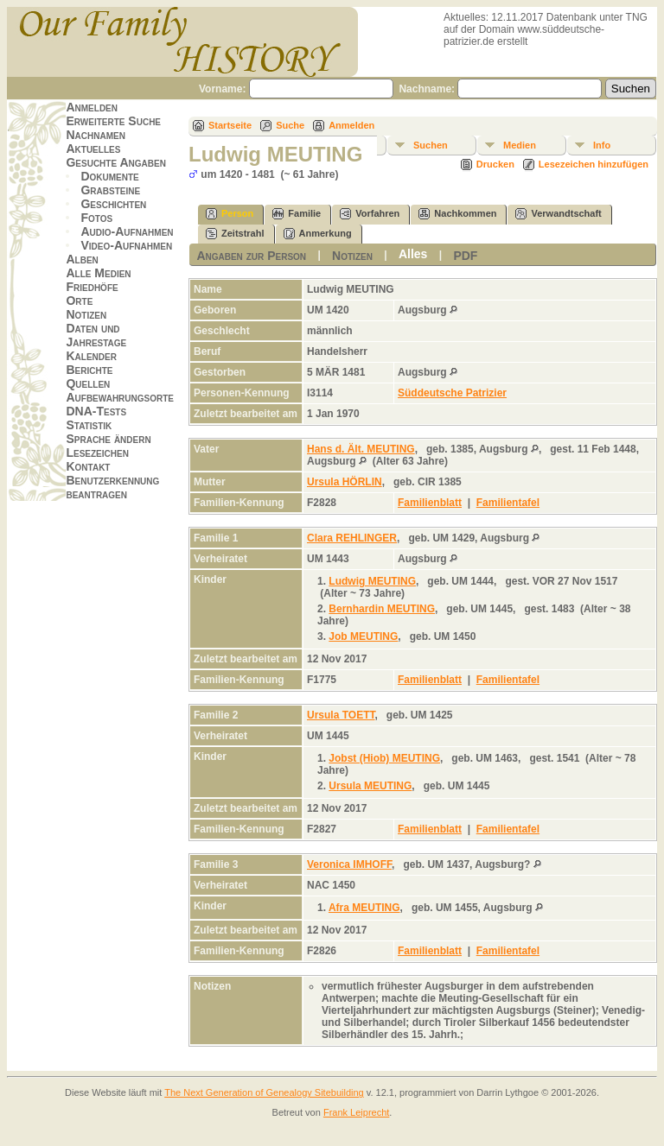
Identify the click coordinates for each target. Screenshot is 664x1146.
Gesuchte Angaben (116, 162)
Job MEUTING (363, 636)
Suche (290, 125)
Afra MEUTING (364, 908)
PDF (465, 256)
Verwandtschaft (558, 213)
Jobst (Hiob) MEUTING (384, 758)
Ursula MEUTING (370, 786)
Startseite (230, 125)
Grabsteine (110, 190)
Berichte (89, 370)
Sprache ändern (108, 439)
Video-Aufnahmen (126, 245)
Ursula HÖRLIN (344, 482)
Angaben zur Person (251, 256)
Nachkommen (457, 213)
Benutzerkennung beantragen (112, 487)
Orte (79, 300)
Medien (519, 145)
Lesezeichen (97, 452)
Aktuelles (93, 148)
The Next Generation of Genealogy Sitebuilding (264, 1092)
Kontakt (88, 466)
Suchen (430, 145)
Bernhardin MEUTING (382, 609)
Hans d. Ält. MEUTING (361, 449)
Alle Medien (98, 273)
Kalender (91, 356)
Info (601, 145)
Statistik (89, 425)
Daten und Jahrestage (96, 335)
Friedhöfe (92, 287)
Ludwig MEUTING (372, 581)
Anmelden (92, 107)
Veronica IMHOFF (349, 864)
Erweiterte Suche (113, 121)
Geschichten (113, 204)
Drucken (495, 164)
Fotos (96, 218)
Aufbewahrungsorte (120, 397)
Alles (413, 254)
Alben (82, 259)
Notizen (86, 314)
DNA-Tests (96, 411)
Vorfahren (369, 213)
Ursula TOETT (340, 715)
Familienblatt (430, 503)
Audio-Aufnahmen (126, 231)
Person (229, 213)
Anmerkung (318, 233)
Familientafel (508, 503)
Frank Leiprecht (356, 1112)
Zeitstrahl (235, 233)
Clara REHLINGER (352, 538)
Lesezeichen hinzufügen (593, 164)
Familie (296, 213)
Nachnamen (95, 135)
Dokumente (109, 176)
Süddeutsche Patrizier (452, 393)
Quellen (88, 383)
